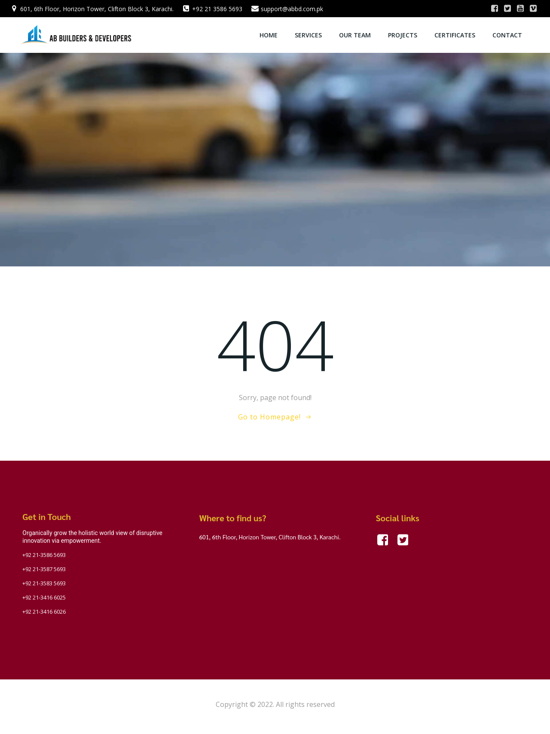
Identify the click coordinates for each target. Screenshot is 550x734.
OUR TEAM (355, 35)
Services (308, 35)
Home (269, 35)
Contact (507, 35)
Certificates (455, 35)
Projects (403, 35)
